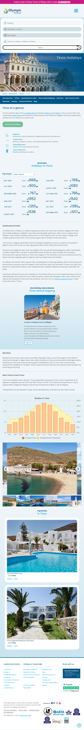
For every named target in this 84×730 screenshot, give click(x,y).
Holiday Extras (47, 670)
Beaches (60, 98)
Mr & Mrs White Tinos (14, 574)
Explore (29, 343)
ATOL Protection (9, 683)
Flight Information (29, 672)
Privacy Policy (23, 711)
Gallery (14, 101)
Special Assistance (48, 675)
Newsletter (27, 688)
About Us (7, 672)
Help (43, 672)
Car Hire (45, 678)
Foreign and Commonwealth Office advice (50, 683)
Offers (17, 98)
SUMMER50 (64, 1)
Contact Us (7, 670)
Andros (58, 113)
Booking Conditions (30, 670)
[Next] (77, 469)
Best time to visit (72, 98)
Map (35, 101)
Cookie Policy (8, 688)
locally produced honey (63, 279)
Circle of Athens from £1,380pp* (38, 323)
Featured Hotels (25, 101)
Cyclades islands (30, 113)
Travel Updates (28, 678)
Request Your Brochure (31, 675)
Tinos (16, 579)
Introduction (8, 98)
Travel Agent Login (25, 716)
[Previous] (6, 469)
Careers (7, 686)
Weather (6, 101)
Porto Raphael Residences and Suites (20, 641)
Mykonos (48, 113)
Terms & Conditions (10, 711)
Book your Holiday (12, 124)
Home (5, 93)
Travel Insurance (29, 686)
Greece (21, 93)
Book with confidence (11, 680)
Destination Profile (28, 98)
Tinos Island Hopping (46, 98)
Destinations (13, 93)
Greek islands (17, 115)
